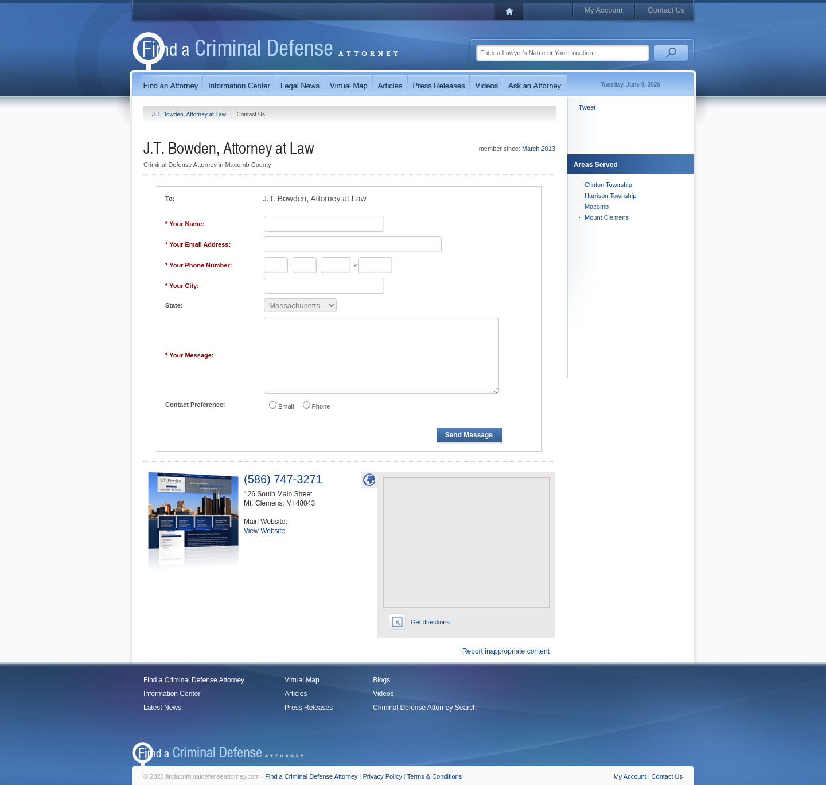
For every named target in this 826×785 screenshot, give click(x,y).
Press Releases (309, 708)
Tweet (587, 107)
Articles (296, 694)
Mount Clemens (607, 217)
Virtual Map (302, 680)
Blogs (381, 680)
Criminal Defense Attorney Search (425, 708)
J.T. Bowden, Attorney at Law (190, 114)
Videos (383, 694)
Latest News (162, 708)
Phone (321, 406)
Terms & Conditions (434, 776)
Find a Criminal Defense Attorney (193, 680)
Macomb (597, 206)
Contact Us (666, 10)
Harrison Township (610, 195)
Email (286, 406)
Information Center (171, 694)
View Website (264, 531)
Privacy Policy (382, 776)
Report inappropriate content (506, 651)
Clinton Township (608, 184)
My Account (603, 10)
